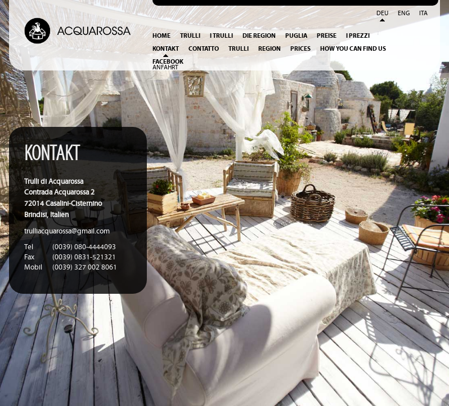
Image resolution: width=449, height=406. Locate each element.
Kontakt (165, 48)
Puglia (296, 35)
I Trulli (221, 35)
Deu (382, 13)
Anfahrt (165, 67)
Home (161, 35)
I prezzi (358, 35)
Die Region (259, 35)
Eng (404, 13)
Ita (423, 13)
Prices (300, 48)
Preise (326, 35)
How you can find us (353, 48)
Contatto (203, 48)
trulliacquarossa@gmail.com (67, 231)
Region (269, 48)
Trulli (190, 35)
